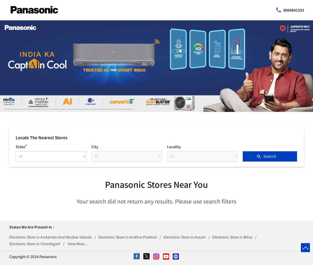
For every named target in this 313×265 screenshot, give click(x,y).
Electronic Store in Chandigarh (34, 244)
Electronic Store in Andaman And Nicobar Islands (50, 237)
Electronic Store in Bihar (232, 237)
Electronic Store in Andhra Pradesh (127, 237)
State (21, 146)
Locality (174, 147)
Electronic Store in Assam (184, 237)
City (94, 147)
